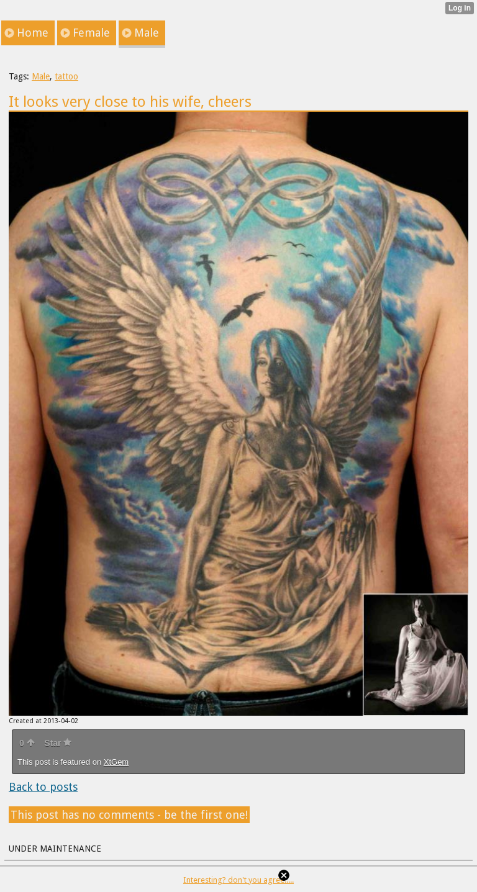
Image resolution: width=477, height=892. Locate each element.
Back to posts (43, 786)
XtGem (116, 762)
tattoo (66, 76)
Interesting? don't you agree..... (238, 880)
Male (41, 76)
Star (57, 743)
